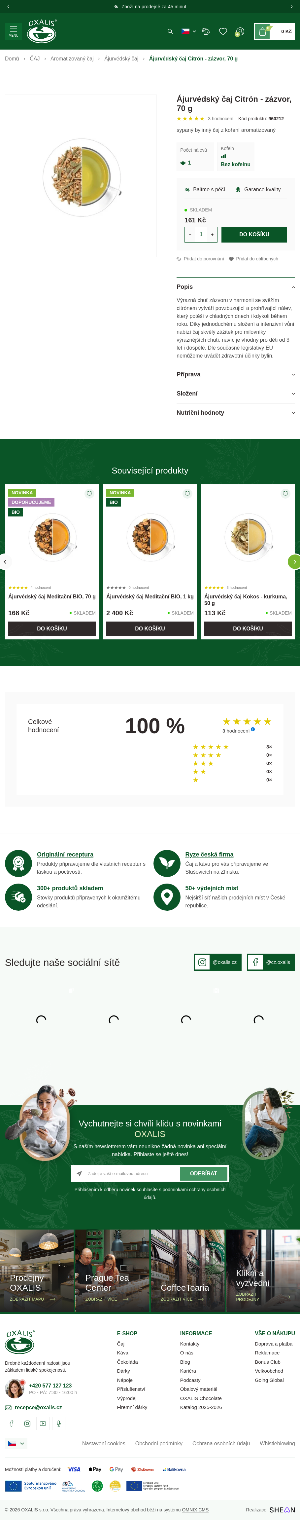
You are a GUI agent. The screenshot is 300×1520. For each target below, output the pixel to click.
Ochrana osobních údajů (221, 1443)
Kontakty (189, 1344)
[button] (8, 6)
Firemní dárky (132, 1407)
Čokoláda (127, 1362)
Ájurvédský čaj (121, 58)
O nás (186, 1352)
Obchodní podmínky (159, 1443)
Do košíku (254, 234)
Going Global (269, 1380)
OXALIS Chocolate (201, 1398)
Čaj (121, 1344)
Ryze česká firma (209, 854)
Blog (185, 1362)
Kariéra (188, 1371)
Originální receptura (65, 854)
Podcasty (190, 1380)
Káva (122, 1352)
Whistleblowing (277, 1443)
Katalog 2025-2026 (201, 1407)
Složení (187, 393)
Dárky (123, 1371)
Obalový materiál (198, 1389)
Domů (12, 58)
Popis (185, 287)
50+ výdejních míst (212, 888)
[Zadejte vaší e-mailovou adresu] (150, 1173)
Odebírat (203, 1173)
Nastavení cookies (103, 1443)
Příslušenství (131, 1389)
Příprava (188, 374)
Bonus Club (268, 1362)
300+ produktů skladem (70, 888)
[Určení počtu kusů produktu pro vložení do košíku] (200, 235)
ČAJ (35, 58)
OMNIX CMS (195, 1509)
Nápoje (125, 1380)
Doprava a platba (273, 1344)
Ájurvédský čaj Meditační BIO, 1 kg (150, 596)
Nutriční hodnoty (200, 412)
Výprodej (127, 1398)
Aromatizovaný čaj (72, 58)
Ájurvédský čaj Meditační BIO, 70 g (52, 596)
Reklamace (267, 1352)
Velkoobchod (269, 1371)
